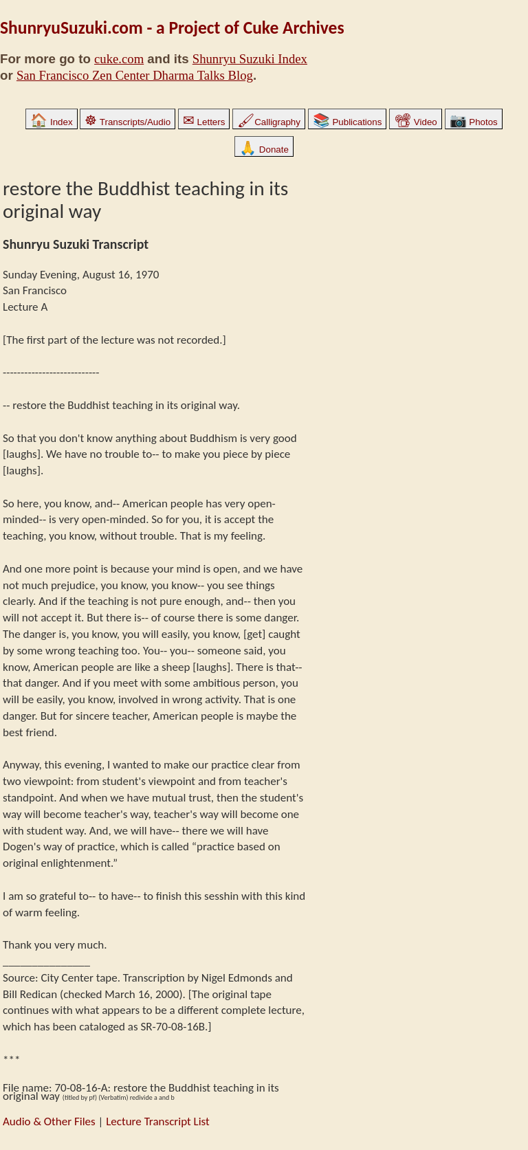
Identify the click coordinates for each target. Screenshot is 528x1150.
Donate (264, 149)
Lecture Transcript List (158, 1121)
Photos (474, 122)
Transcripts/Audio (127, 122)
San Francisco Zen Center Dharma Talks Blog (134, 75)
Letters (204, 122)
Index (51, 122)
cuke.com (119, 59)
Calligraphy (268, 122)
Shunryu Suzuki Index (249, 59)
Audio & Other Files (49, 1121)
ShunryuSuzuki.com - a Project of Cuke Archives (172, 27)
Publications (347, 122)
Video (415, 122)
